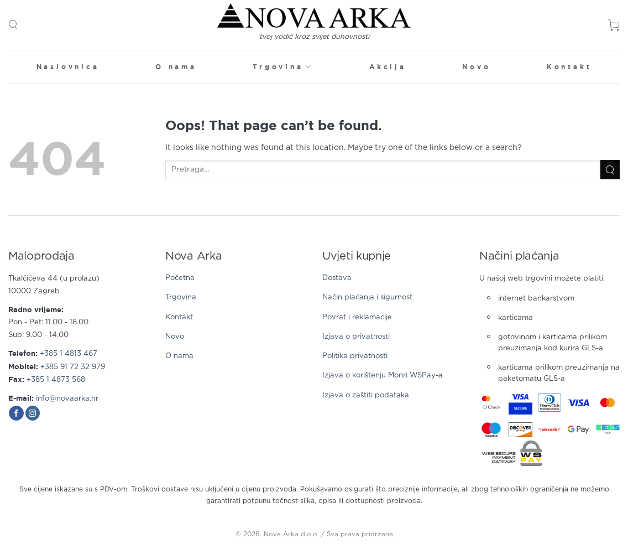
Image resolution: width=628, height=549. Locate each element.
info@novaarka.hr (67, 398)
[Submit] (610, 169)
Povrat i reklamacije (357, 317)
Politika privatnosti (355, 356)
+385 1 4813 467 (68, 354)
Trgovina (283, 66)
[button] (12, 24)
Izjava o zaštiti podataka (365, 395)
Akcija (387, 66)
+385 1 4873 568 (56, 380)
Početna (180, 278)
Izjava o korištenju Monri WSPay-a (382, 375)
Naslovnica (68, 66)
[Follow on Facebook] (16, 413)
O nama (176, 66)
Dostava (337, 278)
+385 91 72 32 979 (72, 367)
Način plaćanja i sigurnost (367, 297)
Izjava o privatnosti (356, 336)
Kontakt (569, 66)
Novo (476, 66)
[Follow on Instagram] (32, 413)
